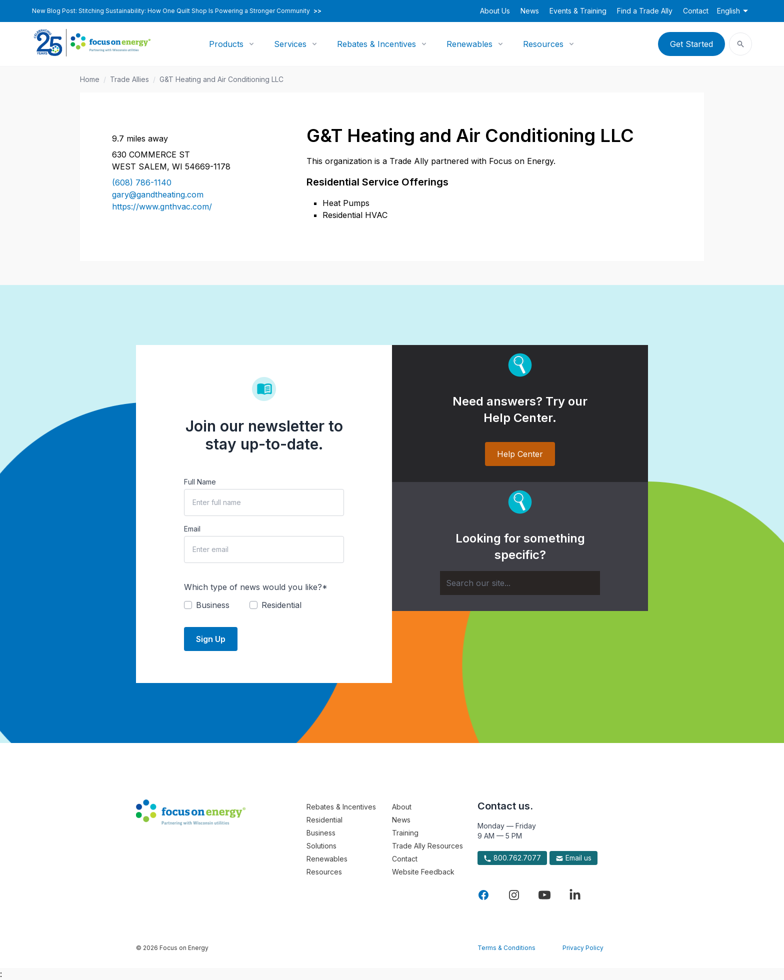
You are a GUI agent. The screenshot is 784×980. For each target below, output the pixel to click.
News (529, 10)
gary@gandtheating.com (158, 195)
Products (226, 44)
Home (90, 79)
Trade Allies (129, 79)
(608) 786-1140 (142, 183)
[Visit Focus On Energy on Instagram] (514, 895)
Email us (574, 858)
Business (321, 832)
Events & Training (578, 10)
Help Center (520, 454)
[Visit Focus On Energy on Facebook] (484, 895)
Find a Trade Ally (644, 10)
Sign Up (211, 639)
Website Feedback (423, 872)
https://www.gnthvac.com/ (162, 207)
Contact (695, 10)
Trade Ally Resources (427, 846)
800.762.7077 (512, 858)
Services (290, 44)
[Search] (520, 583)
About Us (495, 10)
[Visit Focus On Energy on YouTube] (544, 895)
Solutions (321, 846)
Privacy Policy (583, 948)
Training (405, 832)
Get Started (691, 44)
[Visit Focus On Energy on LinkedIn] (575, 895)
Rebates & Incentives (376, 44)
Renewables (469, 44)
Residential (324, 820)
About (402, 806)
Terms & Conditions (507, 948)
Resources (543, 44)
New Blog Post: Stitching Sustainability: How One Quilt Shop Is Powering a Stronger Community (177, 11)
